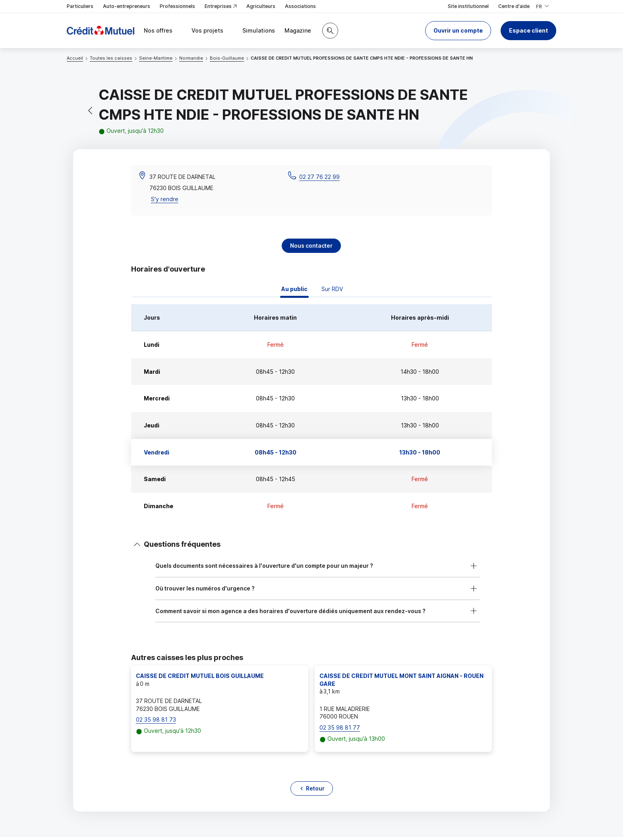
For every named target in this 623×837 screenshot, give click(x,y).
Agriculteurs (260, 6)
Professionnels (177, 6)
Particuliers (80, 6)
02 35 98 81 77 (339, 727)
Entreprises (221, 6)
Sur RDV (332, 288)
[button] (458, 30)
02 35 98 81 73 (156, 719)
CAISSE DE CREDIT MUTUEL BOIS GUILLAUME (200, 675)
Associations (300, 6)
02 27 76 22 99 (319, 176)
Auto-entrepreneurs (126, 6)
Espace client (528, 30)
